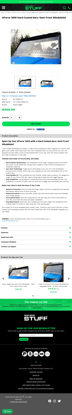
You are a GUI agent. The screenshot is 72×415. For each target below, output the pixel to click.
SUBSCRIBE (24, 339)
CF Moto (8, 12)
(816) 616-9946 (36, 365)
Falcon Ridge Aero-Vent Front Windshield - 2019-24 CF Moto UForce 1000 (18, 285)
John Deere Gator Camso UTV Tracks (36, 385)
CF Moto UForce (15, 12)
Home (2, 12)
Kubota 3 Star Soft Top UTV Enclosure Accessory (36, 388)
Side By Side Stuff (16, 397)
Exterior (24, 12)
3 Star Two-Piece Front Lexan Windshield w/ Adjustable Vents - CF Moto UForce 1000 (53, 285)
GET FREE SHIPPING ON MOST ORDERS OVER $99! (36, 1)
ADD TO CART (36, 124)
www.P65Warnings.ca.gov (10, 221)
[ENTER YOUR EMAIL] (36, 335)
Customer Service (36, 372)
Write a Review (24, 92)
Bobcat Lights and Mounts (36, 382)
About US (36, 375)
